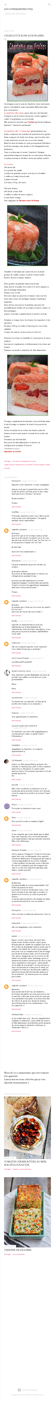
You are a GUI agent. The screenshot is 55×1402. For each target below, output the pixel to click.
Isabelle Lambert (19, 529)
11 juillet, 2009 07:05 (29, 481)
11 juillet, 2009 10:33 (39, 671)
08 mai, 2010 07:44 (25, 936)
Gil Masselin (17, 760)
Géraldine (16, 745)
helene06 (16, 923)
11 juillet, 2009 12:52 (30, 698)
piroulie (15, 785)
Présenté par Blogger (27, 1389)
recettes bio (17, 698)
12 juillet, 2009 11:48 (26, 785)
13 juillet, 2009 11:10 (35, 850)
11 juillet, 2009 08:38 (29, 561)
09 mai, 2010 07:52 (35, 986)
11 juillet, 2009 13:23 (27, 713)
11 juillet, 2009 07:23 (27, 512)
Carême (31, 122)
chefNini (15, 512)
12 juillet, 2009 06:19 (30, 760)
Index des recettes (15, 14)
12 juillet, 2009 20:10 (24, 830)
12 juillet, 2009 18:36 (25, 805)
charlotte (29, 465)
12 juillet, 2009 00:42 (29, 745)
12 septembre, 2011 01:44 (33, 1015)
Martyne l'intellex (19, 850)
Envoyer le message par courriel (24, 461)
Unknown (16, 643)
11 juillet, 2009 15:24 (20, 728)
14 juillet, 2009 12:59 (29, 910)
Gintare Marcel (38, 1395)
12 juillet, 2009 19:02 (24, 818)
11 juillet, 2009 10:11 (37, 658)
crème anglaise (38, 465)
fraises (47, 465)
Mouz (14, 804)
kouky (14, 621)
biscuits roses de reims (17, 465)
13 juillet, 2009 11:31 (35, 879)
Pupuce (15, 713)
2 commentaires (19, 1254)
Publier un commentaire (22, 1169)
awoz (14, 830)
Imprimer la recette (12, 451)
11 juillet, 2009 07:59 (35, 530)
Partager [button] (7, 461)
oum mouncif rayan (20, 658)
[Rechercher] (49, 4)
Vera (14, 817)
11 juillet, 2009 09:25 (25, 621)
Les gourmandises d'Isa (18, 9)
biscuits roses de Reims (29, 200)
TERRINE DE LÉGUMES (17, 1250)
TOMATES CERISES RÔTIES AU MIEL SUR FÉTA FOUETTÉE (25, 1163)
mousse (7, 468)
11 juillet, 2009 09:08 (35, 601)
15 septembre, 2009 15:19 (30, 923)
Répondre (16, 507)
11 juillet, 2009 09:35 (28, 643)
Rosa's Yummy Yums (21, 671)
